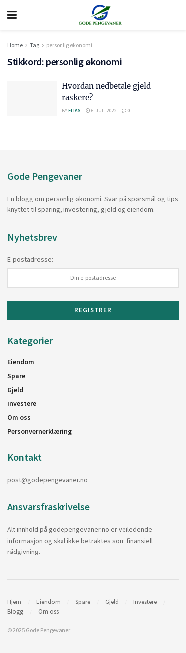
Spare (16, 375)
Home (15, 45)
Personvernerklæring (39, 431)
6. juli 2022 (101, 110)
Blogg (15, 611)
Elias (74, 110)
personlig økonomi (69, 45)
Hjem (14, 602)
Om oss (19, 417)
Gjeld (15, 389)
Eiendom (20, 361)
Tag (34, 45)
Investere (21, 403)
